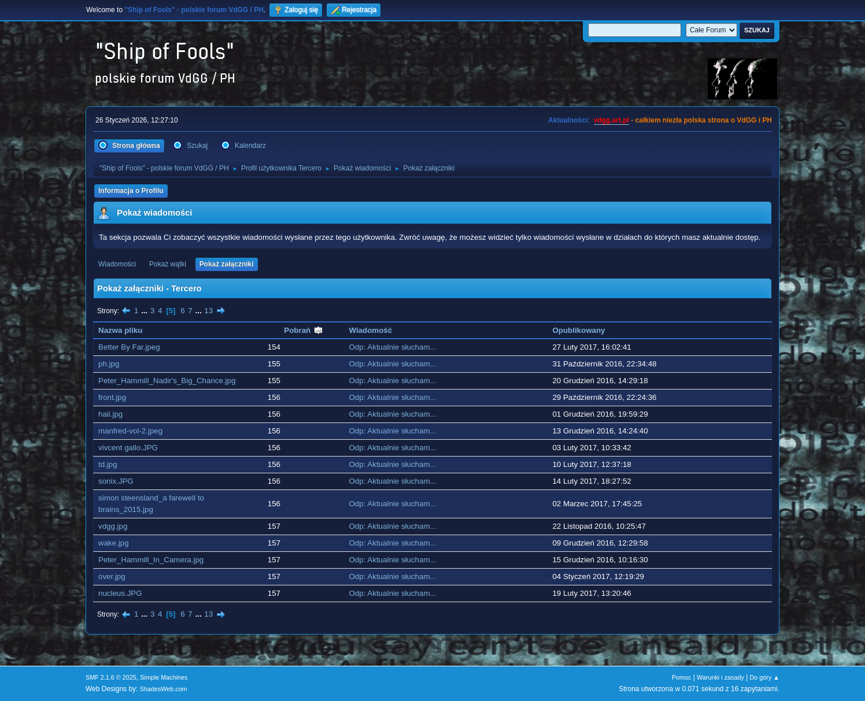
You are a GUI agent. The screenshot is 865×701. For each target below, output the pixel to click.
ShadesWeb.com (163, 688)
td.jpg (107, 464)
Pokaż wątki (167, 264)
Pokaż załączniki (226, 264)
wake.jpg (113, 543)
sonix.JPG (116, 481)
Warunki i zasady (720, 677)
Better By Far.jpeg (129, 347)
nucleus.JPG (120, 593)
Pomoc (682, 677)
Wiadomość (371, 330)
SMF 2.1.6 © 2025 (111, 677)
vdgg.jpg (112, 526)
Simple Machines (163, 677)
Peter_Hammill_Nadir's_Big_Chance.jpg (166, 380)
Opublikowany (578, 330)
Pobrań (303, 330)
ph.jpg (108, 363)
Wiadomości (117, 264)
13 (208, 310)
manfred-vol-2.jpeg (130, 430)
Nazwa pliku (120, 330)
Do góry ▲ (764, 677)
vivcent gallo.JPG (128, 447)
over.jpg (111, 576)
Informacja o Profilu (131, 191)
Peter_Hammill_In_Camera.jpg (151, 559)
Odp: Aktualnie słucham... (393, 347)
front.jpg (112, 397)
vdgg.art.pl (611, 120)
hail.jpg (110, 414)
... (145, 310)
